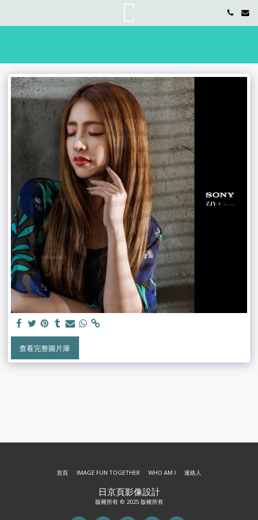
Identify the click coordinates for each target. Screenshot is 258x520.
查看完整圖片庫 (44, 348)
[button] (11, 12)
